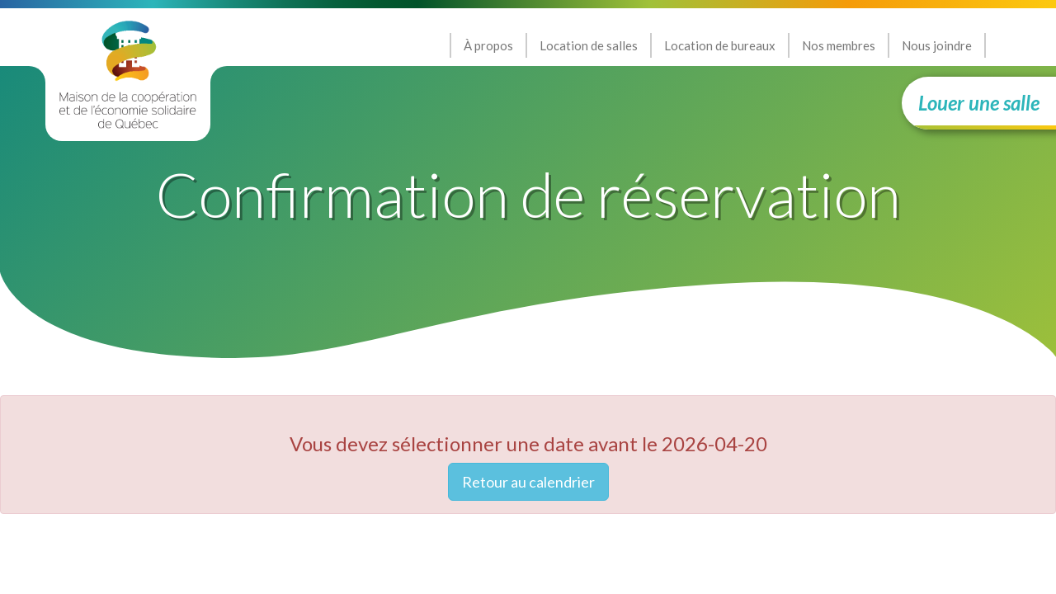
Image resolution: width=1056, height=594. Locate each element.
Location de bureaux (720, 45)
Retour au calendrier (528, 482)
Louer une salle (979, 103)
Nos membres (838, 45)
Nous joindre (937, 45)
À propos (488, 45)
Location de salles (589, 45)
